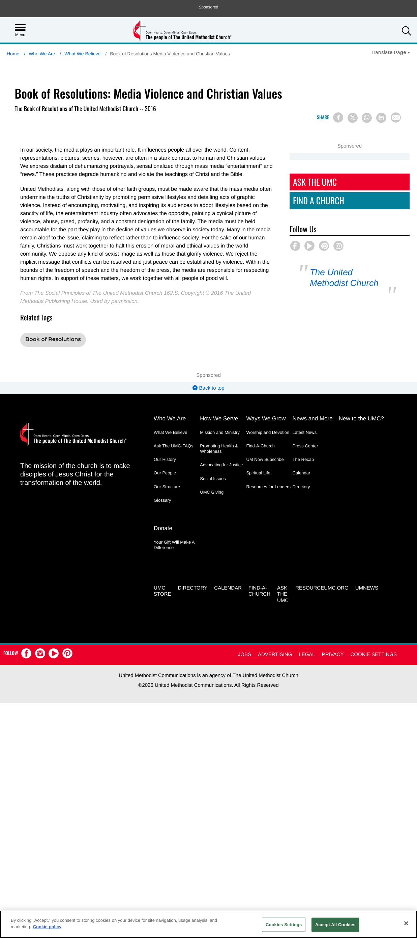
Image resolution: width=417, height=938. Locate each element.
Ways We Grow (266, 418)
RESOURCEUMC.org (322, 588)
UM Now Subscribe (265, 459)
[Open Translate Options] (390, 52)
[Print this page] (381, 118)
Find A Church (314, 200)
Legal (307, 654)
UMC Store (162, 591)
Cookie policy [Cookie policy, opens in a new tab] (47, 926)
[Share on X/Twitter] (353, 118)
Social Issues (213, 478)
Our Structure (167, 486)
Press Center (305, 445)
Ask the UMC (283, 594)
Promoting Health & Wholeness (219, 448)
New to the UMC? (361, 418)
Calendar (301, 472)
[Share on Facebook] (338, 117)
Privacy (333, 654)
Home (13, 53)
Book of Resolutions (53, 339)
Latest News (305, 432)
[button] (406, 31)
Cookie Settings (373, 654)
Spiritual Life (258, 472)
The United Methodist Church (347, 277)
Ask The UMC (310, 181)
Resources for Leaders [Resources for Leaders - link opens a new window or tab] (268, 486)
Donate (163, 528)
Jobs (244, 654)
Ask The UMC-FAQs (173, 445)
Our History (165, 459)
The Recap (303, 459)
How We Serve (219, 418)
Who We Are (42, 53)
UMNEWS (366, 588)
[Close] (406, 923)
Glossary (162, 500)
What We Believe (82, 53)
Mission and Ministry (220, 432)
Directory (301, 486)
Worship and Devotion (267, 432)
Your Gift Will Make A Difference (174, 545)
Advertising (275, 654)
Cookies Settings (284, 924)
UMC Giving (212, 492)
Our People (165, 472)
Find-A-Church (260, 445)
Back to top (208, 388)
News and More (313, 418)
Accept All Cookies (335, 924)
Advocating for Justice (221, 464)
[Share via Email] (396, 117)
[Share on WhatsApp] (367, 118)
